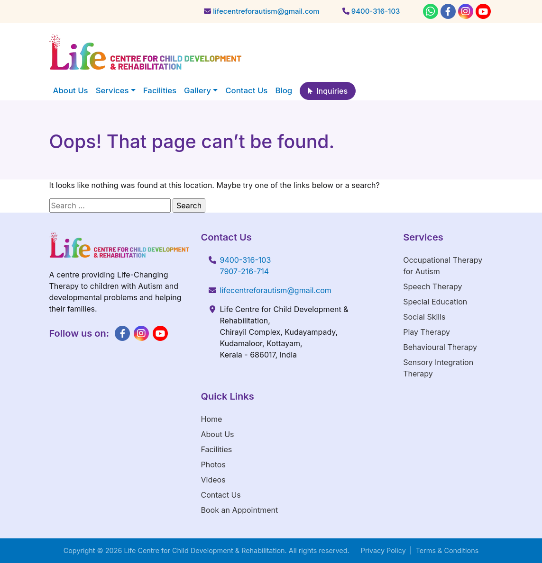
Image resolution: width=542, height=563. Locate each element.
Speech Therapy (432, 286)
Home (211, 419)
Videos (213, 479)
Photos (213, 464)
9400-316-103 (245, 260)
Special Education (435, 301)
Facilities (216, 449)
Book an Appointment (239, 510)
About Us (217, 434)
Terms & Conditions (447, 550)
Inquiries (328, 91)
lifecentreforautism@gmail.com (275, 290)
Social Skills (424, 317)
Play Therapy (426, 332)
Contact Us (221, 495)
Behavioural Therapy (440, 347)
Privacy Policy (383, 550)
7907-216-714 (244, 271)
